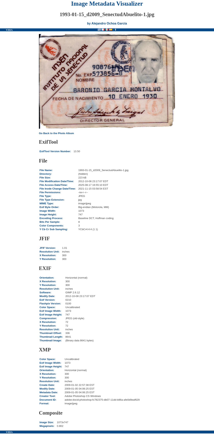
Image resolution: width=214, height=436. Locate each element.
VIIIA (9, 29)
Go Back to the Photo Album (56, 133)
